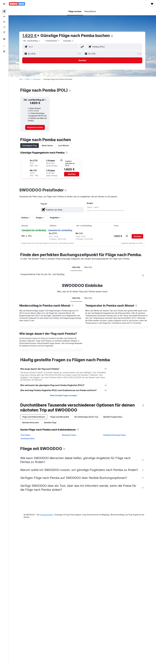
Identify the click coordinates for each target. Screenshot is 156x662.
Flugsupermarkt (46, 515)
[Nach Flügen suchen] (4, 11)
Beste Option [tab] (47, 145)
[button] (4, 4)
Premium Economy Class (114, 435)
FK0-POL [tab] (76, 267)
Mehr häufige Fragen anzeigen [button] (63, 395)
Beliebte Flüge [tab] (50, 422)
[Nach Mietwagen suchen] (4, 21)
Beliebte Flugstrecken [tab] (112, 417)
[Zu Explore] (4, 32)
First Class (25, 435)
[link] (35, 127)
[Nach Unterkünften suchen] (4, 16)
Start (21, 79)
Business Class (69, 435)
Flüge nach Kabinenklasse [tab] (33, 417)
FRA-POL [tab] (88, 267)
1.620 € (29, 35)
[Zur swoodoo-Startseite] (17, 4)
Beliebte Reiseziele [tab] (30, 422)
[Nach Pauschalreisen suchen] (4, 26)
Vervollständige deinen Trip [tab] (86, 417)
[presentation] (112, 36)
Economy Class (28, 438)
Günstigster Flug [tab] (29, 145)
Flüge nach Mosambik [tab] (59, 417)
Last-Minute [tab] (63, 145)
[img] (45, 100)
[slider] (87, 210)
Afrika (28, 79)
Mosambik (37, 79)
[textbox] (62, 209)
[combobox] (68, 41)
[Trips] (4, 39)
